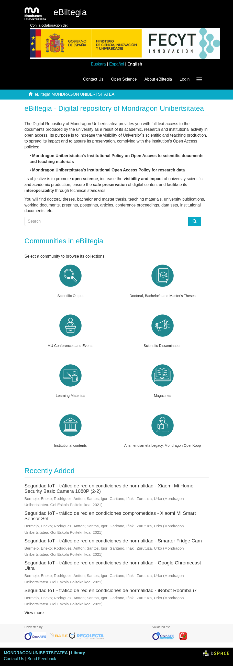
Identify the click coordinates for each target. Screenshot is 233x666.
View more (34, 612)
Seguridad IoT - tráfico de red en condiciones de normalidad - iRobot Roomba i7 (111, 590)
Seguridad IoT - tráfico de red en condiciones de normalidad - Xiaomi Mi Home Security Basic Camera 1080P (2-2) (109, 488)
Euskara (98, 64)
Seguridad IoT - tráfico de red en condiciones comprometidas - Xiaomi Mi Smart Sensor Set (110, 515)
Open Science (124, 79)
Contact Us (93, 79)
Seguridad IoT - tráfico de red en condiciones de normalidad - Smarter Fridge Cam (113, 540)
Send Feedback (41, 659)
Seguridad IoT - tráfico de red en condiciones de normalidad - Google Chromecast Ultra (113, 565)
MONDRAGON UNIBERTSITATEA (36, 653)
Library (78, 653)
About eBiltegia (158, 79)
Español (116, 64)
